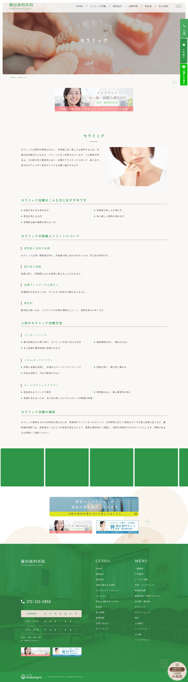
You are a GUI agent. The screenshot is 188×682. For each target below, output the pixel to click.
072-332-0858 (39, 601)
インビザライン (142, 640)
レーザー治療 (141, 579)
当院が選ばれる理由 (105, 585)
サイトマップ (102, 629)
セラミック (140, 607)
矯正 (137, 618)
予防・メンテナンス (144, 585)
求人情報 (163, 6)
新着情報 (100, 618)
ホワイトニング (142, 612)
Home (79, 6)
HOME (13, 77)
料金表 (148, 6)
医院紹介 (100, 574)
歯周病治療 (140, 590)
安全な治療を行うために (107, 601)
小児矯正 (139, 623)
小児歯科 (139, 574)
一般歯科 (139, 569)
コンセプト (101, 596)
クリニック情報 (97, 6)
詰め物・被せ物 (142, 601)
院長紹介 (117, 6)
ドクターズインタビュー (107, 590)
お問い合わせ (102, 623)
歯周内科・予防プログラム (148, 596)
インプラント (141, 629)
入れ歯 (138, 634)
